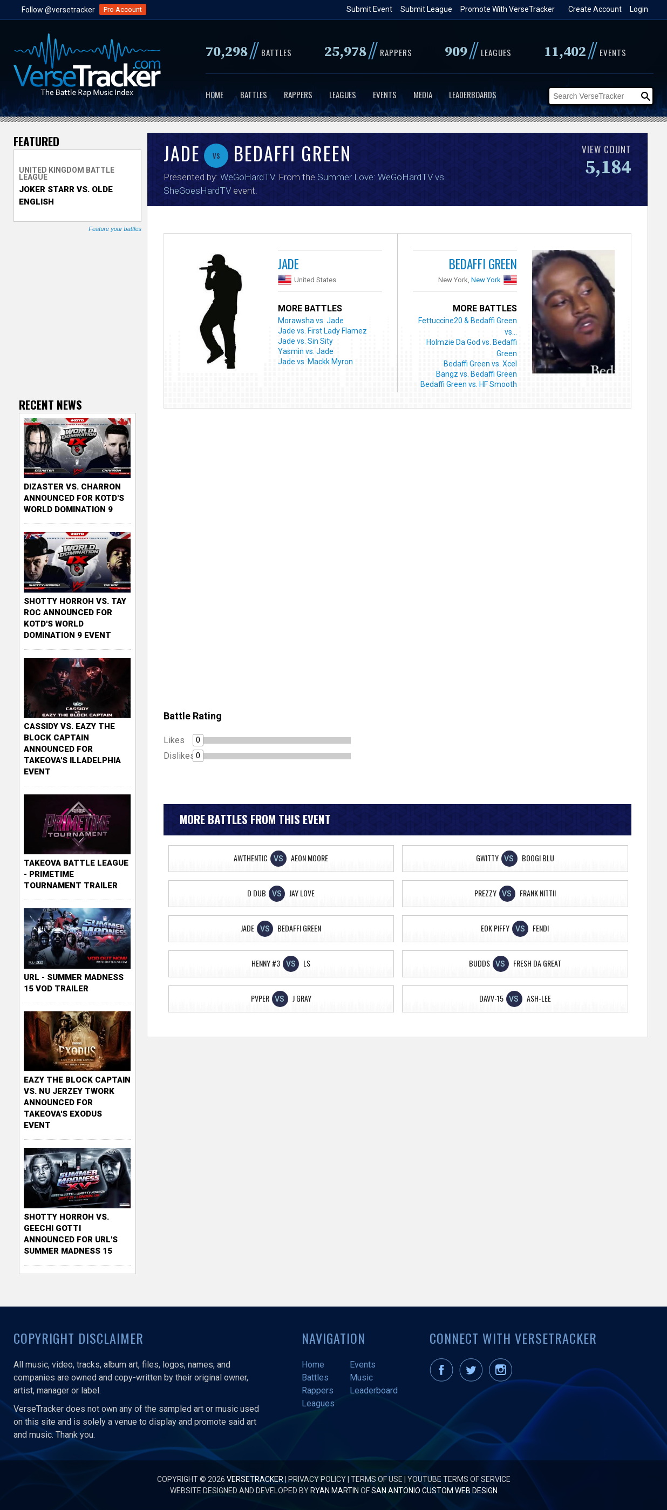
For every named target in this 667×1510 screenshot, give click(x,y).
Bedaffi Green (483, 264)
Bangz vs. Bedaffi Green (476, 374)
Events (385, 94)
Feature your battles (115, 229)
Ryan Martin (334, 1490)
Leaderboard (374, 1390)
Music (361, 1377)
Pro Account (123, 9)
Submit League (426, 9)
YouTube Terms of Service (459, 1479)
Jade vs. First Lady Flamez (322, 331)
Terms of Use (377, 1479)
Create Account (595, 9)
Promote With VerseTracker (507, 9)
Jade (288, 264)
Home (214, 94)
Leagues (342, 94)
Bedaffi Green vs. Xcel (480, 363)
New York (486, 280)
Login (639, 9)
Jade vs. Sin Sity (305, 341)
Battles (253, 94)
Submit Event (369, 9)
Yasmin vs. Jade (305, 351)
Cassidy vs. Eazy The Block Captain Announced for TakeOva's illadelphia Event (72, 749)
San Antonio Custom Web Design (434, 1490)
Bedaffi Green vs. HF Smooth (468, 384)
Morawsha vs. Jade (311, 320)
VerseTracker (255, 1479)
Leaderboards (472, 94)
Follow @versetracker (58, 9)
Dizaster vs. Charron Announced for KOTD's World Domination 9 (74, 498)
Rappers (298, 94)
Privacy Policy (317, 1479)
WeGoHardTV (247, 177)
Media (422, 94)
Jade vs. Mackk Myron (315, 361)
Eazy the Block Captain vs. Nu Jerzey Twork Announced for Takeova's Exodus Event (77, 1102)
